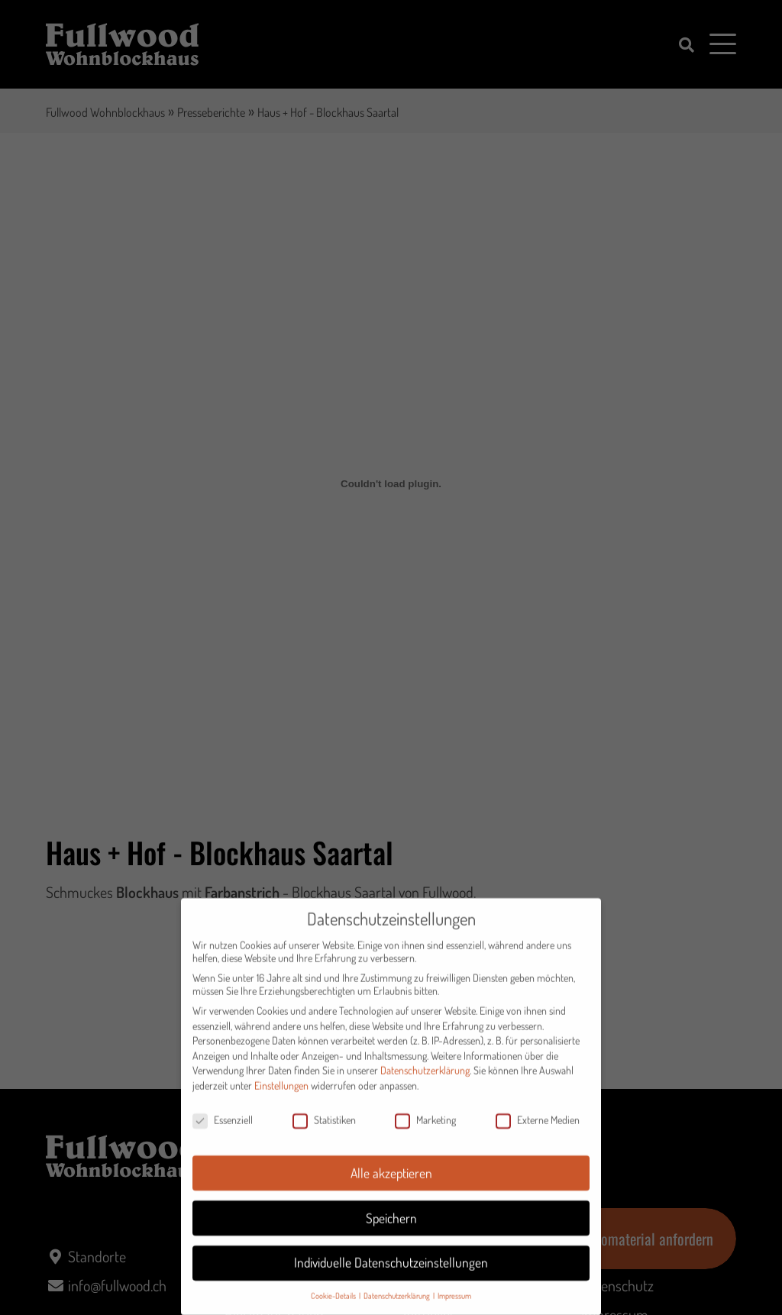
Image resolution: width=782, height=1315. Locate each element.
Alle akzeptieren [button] (391, 1182)
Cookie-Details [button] (334, 1306)
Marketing (425, 1129)
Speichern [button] (391, 1228)
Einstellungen (281, 1095)
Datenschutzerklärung (425, 1080)
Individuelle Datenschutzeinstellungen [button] (391, 1273)
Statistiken (324, 1129)
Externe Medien (538, 1129)
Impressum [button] (454, 1306)
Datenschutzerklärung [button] (397, 1306)
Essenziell (222, 1129)
